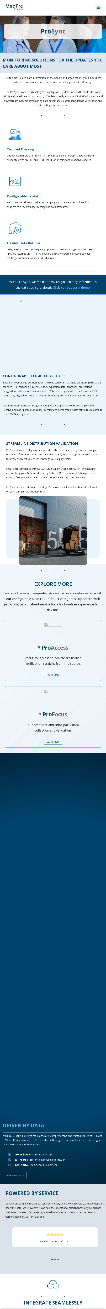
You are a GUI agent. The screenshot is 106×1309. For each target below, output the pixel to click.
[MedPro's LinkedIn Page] (41, 1263)
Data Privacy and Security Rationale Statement (34, 1234)
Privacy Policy (15, 1243)
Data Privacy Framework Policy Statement (31, 1238)
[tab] (38, 930)
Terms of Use (16, 1247)
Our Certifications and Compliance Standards (33, 1230)
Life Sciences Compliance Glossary (27, 1251)
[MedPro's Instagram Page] (64, 1263)
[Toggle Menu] (98, 7)
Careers (12, 1256)
